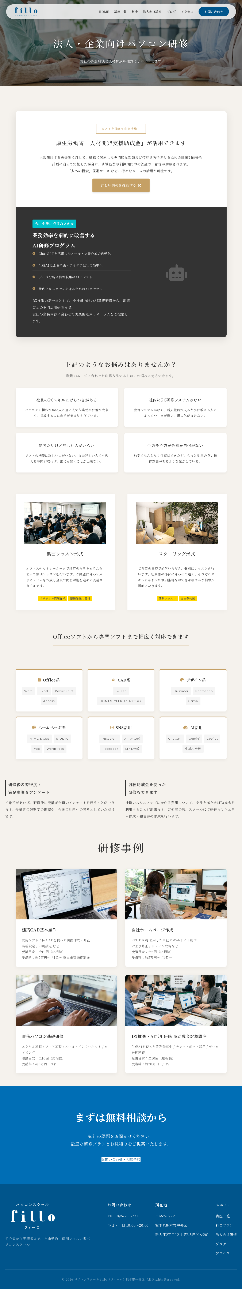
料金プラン (224, 1225)
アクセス (187, 11)
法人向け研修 (226, 1234)
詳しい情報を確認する (121, 185)
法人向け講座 (152, 11)
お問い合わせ (213, 11)
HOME (104, 11)
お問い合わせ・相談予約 (121, 1159)
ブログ (171, 11)
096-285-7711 (128, 1216)
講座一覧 (120, 11)
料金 (135, 11)
